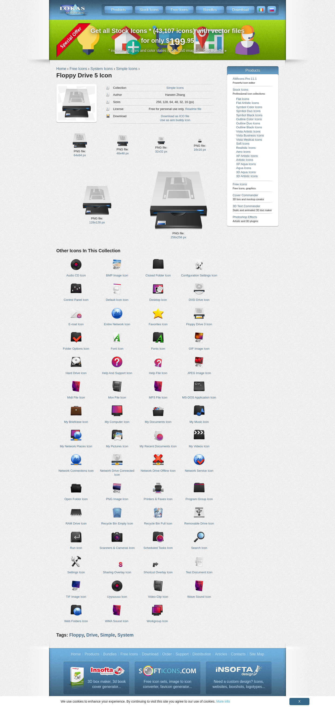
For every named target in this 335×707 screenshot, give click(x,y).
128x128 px (97, 222)
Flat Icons (242, 99)
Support (182, 654)
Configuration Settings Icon (199, 275)
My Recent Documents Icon (158, 446)
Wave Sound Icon (199, 596)
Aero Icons (243, 151)
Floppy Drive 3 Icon (199, 324)
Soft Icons (243, 143)
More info (223, 701)
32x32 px (161, 151)
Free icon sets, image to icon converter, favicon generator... (167, 684)
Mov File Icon (117, 397)
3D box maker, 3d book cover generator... (106, 684)
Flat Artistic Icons (247, 103)
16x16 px (200, 149)
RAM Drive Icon (76, 523)
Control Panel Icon (76, 300)
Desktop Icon (158, 300)
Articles (221, 654)
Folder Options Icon (76, 348)
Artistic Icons (244, 160)
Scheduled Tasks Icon (158, 548)
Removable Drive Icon (199, 523)
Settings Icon (76, 572)
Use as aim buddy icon (175, 120)
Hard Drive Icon (76, 373)
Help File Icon (158, 373)
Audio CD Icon (76, 275)
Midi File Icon (76, 397)
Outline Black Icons (249, 127)
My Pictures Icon (117, 446)
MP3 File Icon (158, 397)
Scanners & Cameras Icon (117, 548)
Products (118, 10)
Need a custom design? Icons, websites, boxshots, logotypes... (238, 684)
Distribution (201, 654)
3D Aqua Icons (246, 172)
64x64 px (80, 155)
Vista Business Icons (250, 135)
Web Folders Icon (76, 621)
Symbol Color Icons (249, 107)
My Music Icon (199, 422)
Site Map (256, 654)
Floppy (76, 634)
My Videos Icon (199, 446)
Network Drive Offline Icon (158, 470)
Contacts (238, 654)
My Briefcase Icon (76, 422)
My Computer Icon (117, 422)
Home (76, 654)
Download (240, 10)
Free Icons (179, 10)
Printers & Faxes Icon (158, 499)
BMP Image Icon (117, 275)
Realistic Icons (246, 147)
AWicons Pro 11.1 (245, 80)
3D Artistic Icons (247, 176)
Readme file (193, 109)
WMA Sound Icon (116, 621)
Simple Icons (175, 88)
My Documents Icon (158, 422)
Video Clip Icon (158, 596)
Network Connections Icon (76, 470)
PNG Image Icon (117, 499)
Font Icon (117, 348)
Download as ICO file (175, 116)
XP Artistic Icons (247, 156)
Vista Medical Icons (249, 139)
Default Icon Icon (117, 300)
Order (167, 654)
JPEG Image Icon (199, 373)
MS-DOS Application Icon (199, 397)
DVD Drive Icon (199, 300)
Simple (107, 634)
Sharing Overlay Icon (117, 572)
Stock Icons (149, 10)
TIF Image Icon (76, 596)
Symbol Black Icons (249, 115)
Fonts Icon (158, 348)
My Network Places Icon (76, 446)
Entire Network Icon (117, 324)
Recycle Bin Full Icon (158, 523)
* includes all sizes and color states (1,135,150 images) (168, 51)
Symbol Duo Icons (248, 111)
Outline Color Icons (249, 119)
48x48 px (123, 153)
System (125, 634)
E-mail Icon (76, 324)
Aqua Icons (243, 168)
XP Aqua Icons (246, 164)
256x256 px (178, 237)
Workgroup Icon (157, 621)
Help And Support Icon (117, 373)
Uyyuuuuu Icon (117, 596)
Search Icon (199, 548)
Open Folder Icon (76, 499)
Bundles (210, 10)
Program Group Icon (199, 499)
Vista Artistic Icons (248, 131)
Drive (92, 634)
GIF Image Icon (199, 348)
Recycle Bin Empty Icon (117, 523)
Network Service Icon (199, 470)
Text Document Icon (199, 572)
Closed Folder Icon (158, 275)
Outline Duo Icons (248, 123)
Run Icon (76, 548)
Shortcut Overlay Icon (158, 572)
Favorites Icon (158, 324)
